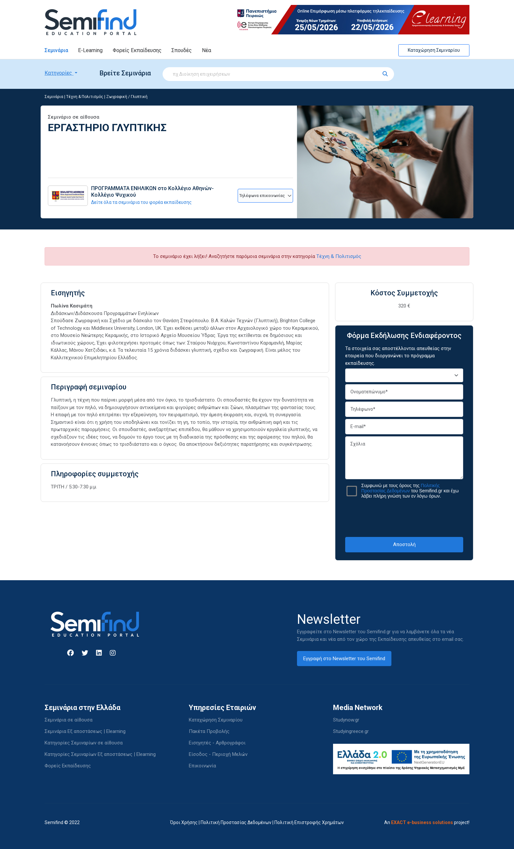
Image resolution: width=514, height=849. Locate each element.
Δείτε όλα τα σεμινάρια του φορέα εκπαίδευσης (141, 202)
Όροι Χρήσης (184, 822)
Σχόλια (404, 457)
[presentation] (404, 517)
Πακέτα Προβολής (209, 731)
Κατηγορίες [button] (59, 73)
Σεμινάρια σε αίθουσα (68, 720)
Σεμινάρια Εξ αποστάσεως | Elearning (85, 731)
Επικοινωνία (202, 766)
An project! (426, 822)
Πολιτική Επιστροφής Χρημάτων (309, 822)
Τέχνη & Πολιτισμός (84, 96)
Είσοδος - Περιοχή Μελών (218, 754)
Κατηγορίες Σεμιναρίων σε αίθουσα (84, 743)
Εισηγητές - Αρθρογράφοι (217, 743)
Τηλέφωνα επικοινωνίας (265, 195)
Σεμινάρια (56, 50)
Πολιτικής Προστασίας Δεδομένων (400, 488)
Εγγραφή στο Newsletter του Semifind (344, 658)
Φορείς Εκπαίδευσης (137, 50)
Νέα (206, 50)
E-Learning (90, 50)
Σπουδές (181, 50)
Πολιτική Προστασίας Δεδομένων (236, 822)
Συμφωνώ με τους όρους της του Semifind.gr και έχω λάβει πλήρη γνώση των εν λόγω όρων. (410, 491)
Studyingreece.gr (351, 731)
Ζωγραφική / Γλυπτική (127, 96)
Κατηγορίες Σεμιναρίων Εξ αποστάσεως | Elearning (100, 754)
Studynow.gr (346, 720)
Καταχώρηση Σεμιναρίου (434, 50)
